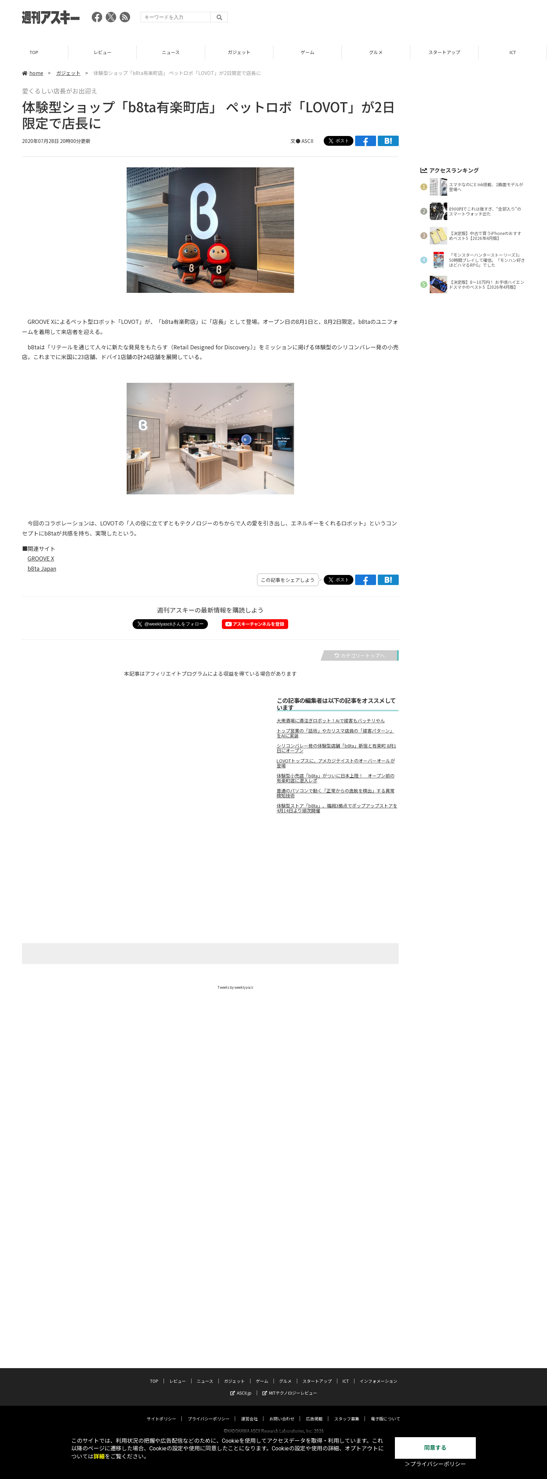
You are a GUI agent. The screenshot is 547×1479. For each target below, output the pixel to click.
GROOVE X (41, 558)
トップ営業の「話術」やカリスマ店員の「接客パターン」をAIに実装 (335, 733)
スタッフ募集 (346, 1412)
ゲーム (307, 52)
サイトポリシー (161, 1412)
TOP (34, 52)
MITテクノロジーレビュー (289, 1386)
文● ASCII (302, 140)
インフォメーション (378, 1374)
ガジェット (239, 52)
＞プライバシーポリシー (435, 1464)
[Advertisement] (398, 19)
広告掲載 (314, 1412)
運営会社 (249, 1412)
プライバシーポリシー (209, 1412)
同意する (435, 1447)
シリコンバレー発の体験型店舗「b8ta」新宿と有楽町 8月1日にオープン (336, 748)
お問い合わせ (281, 1412)
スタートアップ (444, 52)
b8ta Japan (42, 568)
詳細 (99, 1456)
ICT (513, 52)
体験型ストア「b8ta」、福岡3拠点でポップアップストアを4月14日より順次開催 (337, 808)
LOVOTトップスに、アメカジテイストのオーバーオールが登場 (336, 763)
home (32, 72)
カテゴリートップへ (360, 655)
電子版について (385, 1412)
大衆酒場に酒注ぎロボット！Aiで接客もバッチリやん (331, 720)
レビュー (102, 52)
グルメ (376, 52)
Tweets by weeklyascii (235, 987)
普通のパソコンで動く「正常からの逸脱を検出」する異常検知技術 (336, 793)
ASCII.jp (241, 1386)
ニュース (171, 52)
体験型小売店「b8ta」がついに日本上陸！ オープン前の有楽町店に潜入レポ (336, 778)
